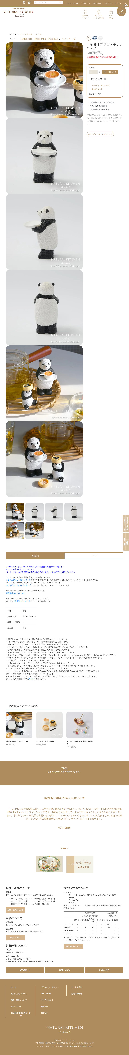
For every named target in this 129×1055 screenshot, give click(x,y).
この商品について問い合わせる (102, 102)
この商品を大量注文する (99, 109)
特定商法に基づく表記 (100, 85)
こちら (31, 679)
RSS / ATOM (46, 994)
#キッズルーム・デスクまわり (100, 134)
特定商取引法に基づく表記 (20, 1014)
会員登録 (44, 1007)
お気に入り (108, 3)
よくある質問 (104, 970)
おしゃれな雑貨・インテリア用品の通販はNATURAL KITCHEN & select (64, 1046)
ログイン (118, 3)
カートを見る (76, 987)
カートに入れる (110, 72)
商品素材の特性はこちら (15, 593)
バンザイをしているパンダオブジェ (20, 585)
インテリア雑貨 (26, 34)
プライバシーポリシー (50, 987)
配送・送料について (15, 910)
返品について (97, 89)
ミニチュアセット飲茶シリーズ (18, 580)
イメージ (93, 556)
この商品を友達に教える (99, 106)
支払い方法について (73, 946)
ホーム (13, 987)
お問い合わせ (97, 3)
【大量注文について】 (22, 601)
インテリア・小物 (68, 39)
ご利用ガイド (86, 3)
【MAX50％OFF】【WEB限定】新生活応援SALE (39, 39)
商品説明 (35, 556)
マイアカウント (47, 1000)
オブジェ (39, 34)
